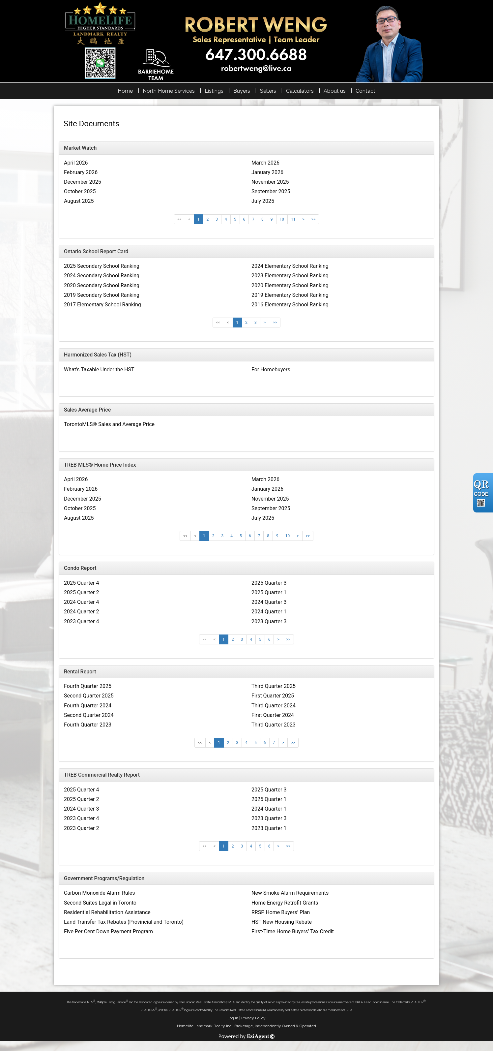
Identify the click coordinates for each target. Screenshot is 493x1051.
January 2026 (267, 172)
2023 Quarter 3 (268, 621)
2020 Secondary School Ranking (101, 285)
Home (125, 91)
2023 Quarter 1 (268, 828)
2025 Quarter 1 (268, 592)
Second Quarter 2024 (89, 715)
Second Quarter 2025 (89, 696)
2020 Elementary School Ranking (290, 285)
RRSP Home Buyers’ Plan (280, 912)
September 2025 (270, 191)
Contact (365, 91)
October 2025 (80, 191)
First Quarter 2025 (272, 696)
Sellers (268, 91)
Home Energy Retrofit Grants (284, 903)
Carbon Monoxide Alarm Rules (99, 893)
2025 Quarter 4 (81, 583)
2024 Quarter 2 (81, 611)
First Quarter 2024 (272, 715)
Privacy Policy (253, 1018)
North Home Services (169, 91)
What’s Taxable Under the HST (99, 369)
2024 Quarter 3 (268, 602)
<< (180, 219)
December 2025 (82, 182)
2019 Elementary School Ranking (290, 295)
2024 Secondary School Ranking (101, 275)
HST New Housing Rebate (281, 922)
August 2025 (79, 201)
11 (293, 219)
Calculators (300, 91)
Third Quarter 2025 (273, 686)
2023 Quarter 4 (81, 621)
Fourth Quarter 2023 (87, 725)
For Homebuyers (270, 369)
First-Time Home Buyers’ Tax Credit (292, 931)
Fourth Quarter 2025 (87, 686)
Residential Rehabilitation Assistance (107, 912)
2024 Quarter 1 (268, 611)
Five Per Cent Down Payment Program (108, 931)
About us (335, 91)
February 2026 (81, 172)
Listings (214, 91)
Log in (232, 1018)
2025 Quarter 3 (268, 583)
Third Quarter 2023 (273, 725)
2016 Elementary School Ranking (290, 304)
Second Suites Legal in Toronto (100, 903)
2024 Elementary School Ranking (290, 266)
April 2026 (76, 163)
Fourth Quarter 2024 (87, 705)
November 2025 (270, 182)
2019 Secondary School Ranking (101, 295)
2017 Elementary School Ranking (102, 304)
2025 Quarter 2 (81, 592)
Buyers (241, 91)
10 (282, 219)
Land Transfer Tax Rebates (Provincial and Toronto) (124, 922)
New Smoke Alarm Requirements (290, 893)
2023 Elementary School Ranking (290, 275)
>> (313, 219)
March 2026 (265, 163)
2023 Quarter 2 (81, 828)
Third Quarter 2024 (273, 705)
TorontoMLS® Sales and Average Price (109, 424)
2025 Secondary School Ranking (101, 266)
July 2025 (262, 201)
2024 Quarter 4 (81, 602)
